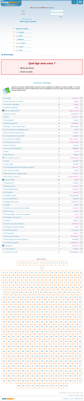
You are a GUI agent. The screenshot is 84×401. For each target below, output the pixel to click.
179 (75, 312)
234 (13, 331)
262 (66, 336)
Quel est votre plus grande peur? (14, 132)
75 (80, 282)
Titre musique (8, 192)
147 (4, 307)
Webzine (20, 39)
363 (61, 366)
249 (4, 336)
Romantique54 (74, 252)
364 (66, 366)
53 (72, 277)
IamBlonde (75, 224)
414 (61, 380)
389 (23, 376)
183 (13, 317)
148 (9, 307)
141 (56, 302)
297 (70, 346)
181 (4, 317)
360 (47, 366)
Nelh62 (76, 180)
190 (47, 317)
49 (56, 277)
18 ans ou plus (25, 72)
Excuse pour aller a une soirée (13, 101)
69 (56, 282)
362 (56, 366)
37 (7, 277)
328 (56, 356)
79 (15, 287)
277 (56, 341)
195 (70, 317)
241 (47, 331)
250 (9, 336)
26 (44, 272)
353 (13, 366)
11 (53, 262)
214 (80, 321)
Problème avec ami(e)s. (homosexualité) (16, 208)
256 (37, 336)
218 (18, 326)
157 (51, 307)
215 (4, 326)
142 (61, 302)
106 (50, 292)
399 (70, 376)
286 (18, 346)
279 (66, 341)
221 (32, 326)
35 (80, 272)
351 (4, 366)
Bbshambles (75, 236)
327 (51, 356)
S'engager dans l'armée (11, 202)
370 (13, 371)
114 (9, 297)
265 (80, 336)
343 (47, 361)
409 (37, 380)
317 (4, 356)
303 (18, 351)
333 (80, 356)
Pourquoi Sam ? (9, 183)
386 (9, 376)
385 (4, 376)
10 (49, 262)
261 (61, 336)
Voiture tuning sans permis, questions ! (16, 239)
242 (51, 331)
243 (56, 331)
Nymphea (76, 189)
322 (28, 356)
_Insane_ (76, 233)
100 (22, 292)
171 (37, 312)
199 (9, 321)
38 (11, 277)
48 (52, 277)
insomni (6, 161)
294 (56, 346)
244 (61, 331)
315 (75, 351)
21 (23, 272)
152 (28, 307)
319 (13, 356)
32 (68, 272)
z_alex (76, 214)
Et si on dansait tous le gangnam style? (16, 129)
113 (4, 297)
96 (5, 292)
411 (47, 380)
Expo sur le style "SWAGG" (12, 139)
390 (28, 376)
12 (57, 262)
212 (70, 321)
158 (56, 307)
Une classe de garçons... (12, 242)
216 (9, 326)
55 (80, 277)
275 (47, 341)
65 (40, 282)
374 (32, 371)
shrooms (76, 192)
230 (75, 326)
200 (13, 321)
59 (15, 282)
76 (3, 287)
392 (37, 376)
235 (18, 331)
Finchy (76, 205)
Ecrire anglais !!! (9, 120)
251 (13, 336)
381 (66, 371)
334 (4, 361)
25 (40, 272)
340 (32, 361)
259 (51, 336)
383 (75, 371)
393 (42, 376)
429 (66, 385)
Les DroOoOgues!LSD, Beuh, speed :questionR (19, 167)
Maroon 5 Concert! (10, 145)
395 (51, 376)
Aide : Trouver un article (11, 170)
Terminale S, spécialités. (11, 104)
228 (66, 326)
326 (47, 356)
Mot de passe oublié (27, 19)
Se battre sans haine (10, 230)
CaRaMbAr (75, 123)
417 (75, 380)
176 (61, 312)
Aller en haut (80, 392)
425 (47, 385)
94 (76, 287)
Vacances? (7, 220)
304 (23, 351)
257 (42, 336)
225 (51, 326)
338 (23, 361)
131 (9, 302)
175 (56, 312)
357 (32, 366)
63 (31, 282)
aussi (19, 46)
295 (61, 346)
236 (23, 331)
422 (32, 385)
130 (4, 302)
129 (80, 297)
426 (51, 385)
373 (28, 371)
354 (18, 366)
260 (56, 336)
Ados (19, 36)
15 (42, 267)
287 (23, 346)
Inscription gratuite (29, 21)
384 (80, 371)
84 (36, 287)
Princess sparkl (74, 195)
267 (9, 341)
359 (42, 366)
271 (28, 341)
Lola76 (76, 151)
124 (56, 297)
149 (13, 307)
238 (32, 331)
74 (76, 282)
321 (23, 356)
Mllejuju (76, 101)
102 (31, 292)
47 (48, 277)
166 (13, 312)
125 (61, 297)
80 (19, 287)
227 (61, 326)
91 (64, 287)
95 (80, 287)
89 (56, 287)
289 (32, 346)
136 (32, 302)
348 (70, 361)
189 (42, 317)
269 (18, 341)
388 (18, 376)
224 (47, 326)
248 (80, 331)
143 (66, 302)
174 (51, 312)
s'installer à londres (10, 195)
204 (32, 321)
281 (75, 341)
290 (37, 346)
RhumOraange (74, 142)
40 (19, 277)
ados (20, 43)
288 (28, 346)
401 (80, 376)
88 (52, 287)
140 (51, 302)
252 (18, 336)
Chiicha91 (75, 239)
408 (32, 380)
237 (28, 331)
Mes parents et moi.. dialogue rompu (15, 173)
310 (51, 351)
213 (75, 321)
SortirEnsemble (79, 398)
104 (41, 292)
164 (4, 312)
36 (3, 277)
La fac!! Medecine (9, 249)
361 (51, 366)
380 (61, 371)
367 (80, 366)
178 (70, 312)
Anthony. (76, 132)
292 (47, 346)
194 (66, 317)
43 (31, 277)
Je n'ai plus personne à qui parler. (14, 136)
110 (69, 292)
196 (75, 317)
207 (47, 321)
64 (36, 282)
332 (75, 356)
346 (61, 361)
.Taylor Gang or (74, 139)
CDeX (77, 170)
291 (42, 346)
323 (32, 356)
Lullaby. (76, 104)
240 (42, 331)
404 (13, 380)
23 (31, 272)
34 (76, 272)
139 (47, 302)
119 (32, 297)
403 (9, 380)
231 (80, 326)
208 (51, 321)
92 (68, 287)
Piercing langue (9, 233)
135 (28, 302)
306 (32, 351)
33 (72, 272)
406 (23, 380)
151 (23, 307)
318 (9, 356)
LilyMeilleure (75, 242)
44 (36, 277)
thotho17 (76, 220)
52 (68, 277)
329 (61, 356)
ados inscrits (47, 8)
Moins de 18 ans (26, 68)
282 (80, 341)
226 (56, 326)
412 (51, 380)
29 (56, 272)
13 (61, 262)
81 (23, 287)
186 (28, 317)
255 (32, 336)
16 (3, 272)
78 (11, 287)
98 (13, 292)
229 (70, 326)
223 (42, 326)
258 (47, 336)
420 (23, 385)
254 (28, 336)
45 (40, 277)
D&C (77, 217)
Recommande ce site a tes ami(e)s (67, 392)
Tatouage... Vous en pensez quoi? (14, 126)
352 (9, 366)
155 (42, 307)
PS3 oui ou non (9, 211)
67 (48, 282)
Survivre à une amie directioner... (14, 224)
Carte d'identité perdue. (11, 189)
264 (75, 336)
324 (37, 356)
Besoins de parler (9, 186)
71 (64, 282)
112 (79, 292)
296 (66, 346)
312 (61, 351)
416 (70, 380)
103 (36, 292)
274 (42, 341)
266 (4, 341)
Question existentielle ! (11, 107)
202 (23, 321)
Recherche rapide (22, 28)
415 (66, 380)
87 (48, 287)
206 (42, 321)
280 (70, 341)
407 (28, 380)
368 (4, 371)
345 (56, 361)
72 (68, 282)
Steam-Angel (74, 126)
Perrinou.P (75, 117)
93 (72, 287)
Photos (6, 151)
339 (28, 361)
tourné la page (8, 164)
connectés (34, 8)
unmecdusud (75, 114)
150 (18, 307)
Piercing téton (8, 246)
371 (18, 371)
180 (80, 312)
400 (75, 376)
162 (75, 307)
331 (70, 356)
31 (64, 272)
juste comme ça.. (9, 155)
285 (13, 346)
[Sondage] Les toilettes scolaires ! (14, 227)
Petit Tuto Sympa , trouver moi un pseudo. (17, 214)
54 (76, 277)
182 (9, 317)
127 (70, 297)
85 (40, 287)
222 (37, 326)
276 (51, 341)
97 (9, 292)
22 (27, 272)
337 (18, 361)
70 (60, 282)
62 (27, 282)
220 (28, 326)
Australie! (7, 205)
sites (19, 50)
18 (11, 272)
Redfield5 (76, 148)
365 (70, 366)
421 (28, 385)
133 (18, 302)
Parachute (75, 246)
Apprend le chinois (10, 114)
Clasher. (6, 117)
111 (74, 292)
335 (9, 361)
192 (56, 317)
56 (3, 282)
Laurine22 (75, 98)
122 (47, 297)
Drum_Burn (75, 202)
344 (51, 361)
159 (61, 307)
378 (51, 371)
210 (61, 321)
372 (23, 371)
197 (80, 317)
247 (75, 331)
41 (23, 277)
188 (37, 317)
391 (32, 376)
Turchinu (76, 120)
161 (70, 307)
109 (64, 292)
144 (70, 302)
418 (80, 380)
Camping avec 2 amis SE (12, 142)
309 (47, 351)
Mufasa (76, 155)
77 (7, 287)
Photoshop (7, 98)
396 (56, 376)
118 (28, 297)
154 (37, 307)
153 (32, 307)
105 (45, 292)
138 (42, 302)
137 (37, 302)
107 (55, 292)
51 (64, 277)
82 (27, 287)
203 (28, 321)
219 (23, 326)
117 (23, 297)
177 (66, 312)
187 (32, 317)
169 (28, 312)
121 (42, 297)
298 (75, 346)
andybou (76, 136)
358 (37, 366)
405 (18, 380)
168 (23, 312)
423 (37, 385)
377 (47, 371)
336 (13, 361)
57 (7, 282)
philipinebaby (74, 158)
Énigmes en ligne (78, 395)
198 (4, 321)
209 (56, 321)
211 (66, 321)
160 (66, 307)
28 (52, 272)
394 (47, 376)
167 (18, 312)
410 (42, 380)
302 (13, 351)
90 (60, 287)
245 (66, 331)
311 (56, 351)
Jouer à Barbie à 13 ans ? (12, 158)
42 (27, 277)
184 (18, 317)
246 (70, 331)
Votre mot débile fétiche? (12, 111)
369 (9, 371)
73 (72, 282)
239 (37, 331)
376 (42, 371)
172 (42, 312)
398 (66, 376)
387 (13, 376)
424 (42, 385)
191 (51, 317)
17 (7, 272)
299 (80, 346)
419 (18, 385)
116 (18, 297)
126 (66, 297)
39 (15, 277)
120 (37, 297)
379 (56, 371)
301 (9, 351)
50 (60, 277)
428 (61, 385)
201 (18, 321)
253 (23, 336)
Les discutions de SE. (11, 252)
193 (61, 317)
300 (4, 351)
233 (9, 331)
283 (4, 346)
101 (26, 292)
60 (19, 282)
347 (66, 361)
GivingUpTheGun (73, 176)
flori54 (77, 227)
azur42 (76, 129)
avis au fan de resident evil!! (13, 148)
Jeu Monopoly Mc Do (10, 123)
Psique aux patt (74, 111)
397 (61, 376)
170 (32, 312)
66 (44, 282)
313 (66, 351)
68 (52, 282)
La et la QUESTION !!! (11, 198)
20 (19, 272)
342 (42, 361)
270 (23, 341)
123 (51, 297)
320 (18, 356)
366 (75, 366)
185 (23, 317)
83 (31, 287)
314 (70, 351)
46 (44, 277)
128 (75, 297)
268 (13, 341)
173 (47, 312)
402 (4, 380)
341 (37, 361)
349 (75, 361)
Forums (20, 32)
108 (60, 292)
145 (75, 302)
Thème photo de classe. (11, 236)
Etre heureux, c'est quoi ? (12, 176)
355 (23, 366)
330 (66, 356)
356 (28, 366)
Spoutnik (76, 161)
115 (13, 297)
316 (80, 351)
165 (9, 312)
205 (37, 321)
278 (61, 341)
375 (37, 371)
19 (15, 272)
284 (9, 346)
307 (37, 351)
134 (23, 302)
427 (56, 385)
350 (80, 361)
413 (56, 380)
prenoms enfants (9, 180)
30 (60, 272)
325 (42, 356)
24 (36, 272)
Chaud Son (75, 167)
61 (23, 282)
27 (48, 272)
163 (80, 307)
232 (4, 331)
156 (47, 307)
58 (11, 282)
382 (70, 371)
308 (42, 351)
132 (13, 302)
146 (80, 302)
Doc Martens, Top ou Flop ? (12, 217)
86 (44, 287)
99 (17, 292)
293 (51, 346)
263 (70, 336)
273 (37, 341)
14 (65, 262)
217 (13, 326)
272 (32, 341)
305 (28, 351)
